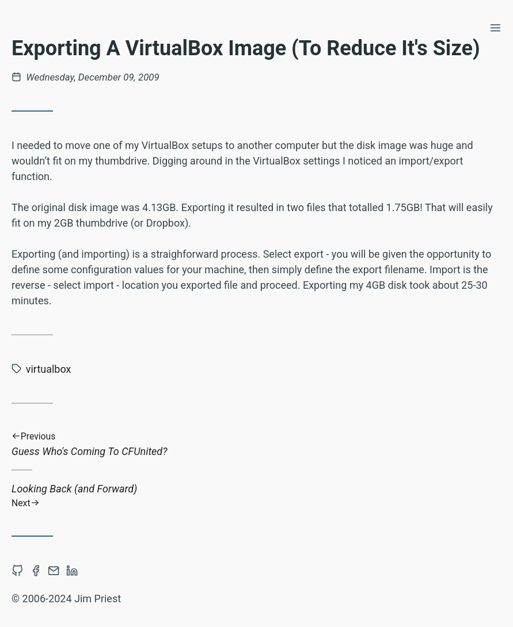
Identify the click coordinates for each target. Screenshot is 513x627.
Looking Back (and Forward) (256, 495)
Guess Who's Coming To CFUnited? (256, 444)
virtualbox (48, 369)
